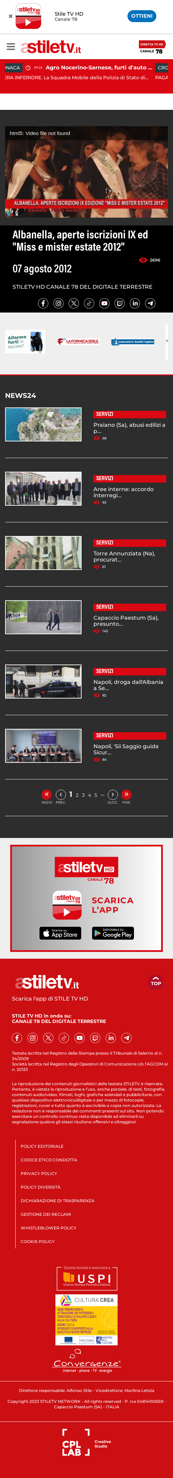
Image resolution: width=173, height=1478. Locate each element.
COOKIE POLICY (38, 1241)
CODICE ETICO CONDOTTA (49, 1159)
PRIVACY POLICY (39, 1173)
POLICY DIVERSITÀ (40, 1187)
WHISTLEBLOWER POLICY (48, 1227)
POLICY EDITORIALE (42, 1146)
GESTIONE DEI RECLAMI (46, 1214)
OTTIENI (142, 16)
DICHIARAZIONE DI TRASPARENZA (57, 1200)
